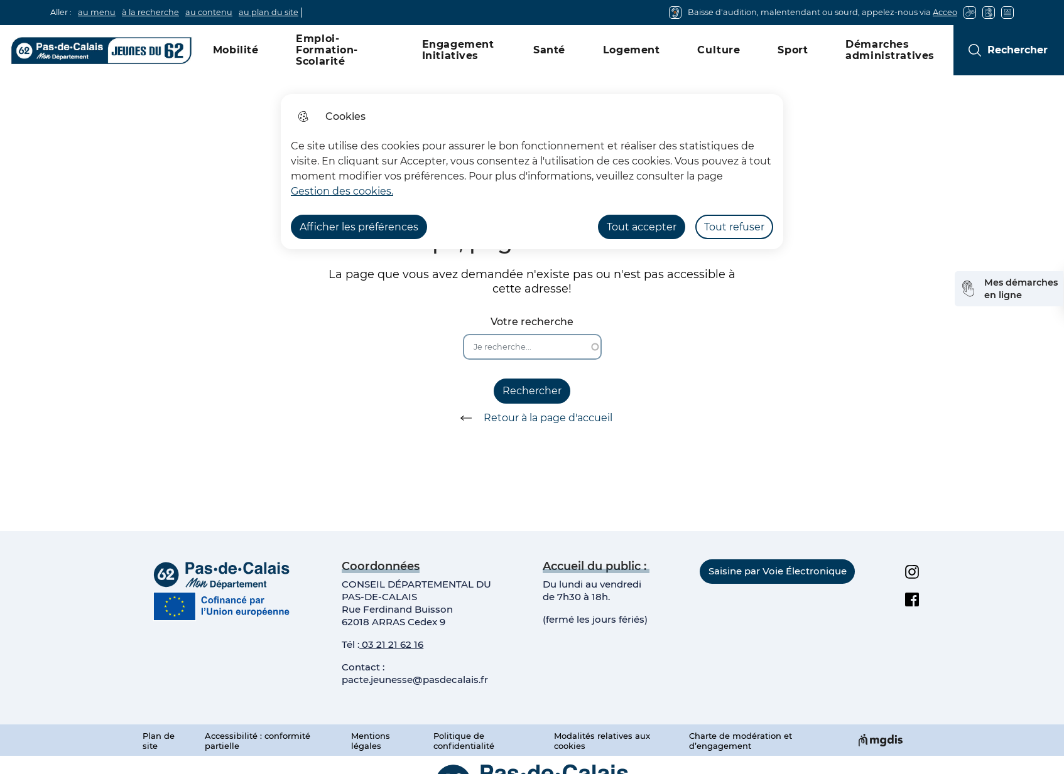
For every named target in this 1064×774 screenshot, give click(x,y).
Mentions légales (370, 741)
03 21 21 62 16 (391, 644)
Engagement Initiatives (458, 50)
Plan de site (159, 741)
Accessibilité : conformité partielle (257, 741)
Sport (793, 50)
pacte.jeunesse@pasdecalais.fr (415, 679)
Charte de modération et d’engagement (740, 741)
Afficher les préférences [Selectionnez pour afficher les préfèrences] (359, 227)
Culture (718, 50)
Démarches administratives (890, 50)
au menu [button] (97, 12)
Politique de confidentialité (463, 741)
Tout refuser (734, 227)
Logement (631, 50)
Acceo (945, 12)
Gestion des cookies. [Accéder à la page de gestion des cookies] (342, 191)
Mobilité (236, 50)
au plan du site (268, 12)
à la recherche (150, 12)
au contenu (208, 12)
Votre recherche (532, 322)
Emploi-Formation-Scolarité (327, 50)
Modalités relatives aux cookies (602, 741)
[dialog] (532, 171)
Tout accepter (641, 227)
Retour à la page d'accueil (532, 418)
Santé (549, 50)
